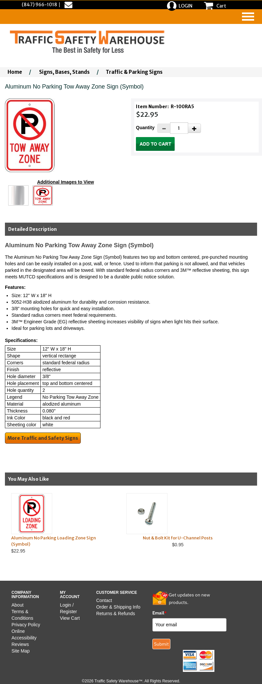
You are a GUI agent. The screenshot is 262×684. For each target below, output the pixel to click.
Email (159, 613)
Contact (104, 600)
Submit (161, 644)
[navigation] (248, 16)
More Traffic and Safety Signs (43, 438)
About (17, 605)
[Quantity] (179, 128)
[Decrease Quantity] (163, 128)
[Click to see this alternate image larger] (18, 195)
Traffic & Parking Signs (134, 72)
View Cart (69, 618)
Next (245, 530)
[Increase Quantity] (194, 128)
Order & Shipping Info (118, 607)
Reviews (20, 644)
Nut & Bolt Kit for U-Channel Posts (178, 538)
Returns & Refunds (115, 613)
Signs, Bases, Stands (64, 72)
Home (15, 72)
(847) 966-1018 (39, 5)
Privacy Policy (25, 624)
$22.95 (62, 523)
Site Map (20, 651)
